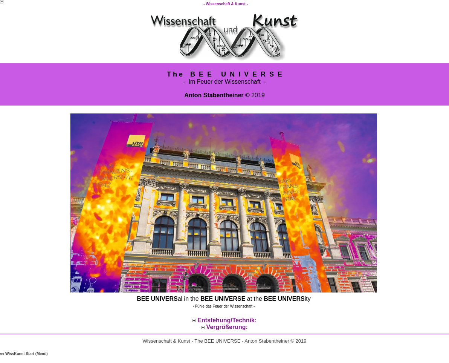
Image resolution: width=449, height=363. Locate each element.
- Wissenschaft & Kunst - (226, 4)
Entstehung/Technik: (227, 320)
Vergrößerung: (227, 327)
